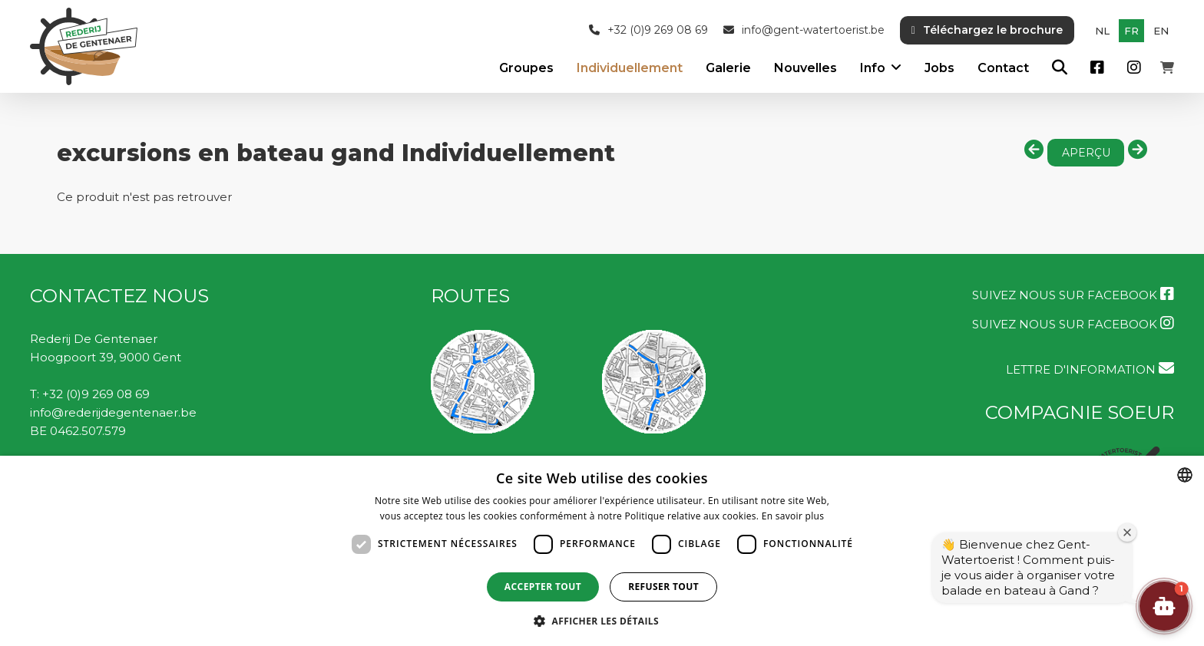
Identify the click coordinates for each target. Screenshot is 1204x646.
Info (872, 68)
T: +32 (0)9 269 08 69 (90, 394)
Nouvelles (805, 68)
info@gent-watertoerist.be (804, 30)
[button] (1164, 606)
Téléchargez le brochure (987, 30)
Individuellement (630, 68)
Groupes (526, 68)
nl (1102, 31)
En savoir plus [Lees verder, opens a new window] (793, 515)
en (1161, 31)
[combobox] (1184, 475)
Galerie (728, 68)
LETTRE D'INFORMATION (1090, 369)
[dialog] (602, 551)
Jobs (939, 68)
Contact (1003, 68)
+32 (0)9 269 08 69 (648, 30)
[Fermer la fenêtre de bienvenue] (1127, 532)
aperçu (1086, 153)
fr (1131, 31)
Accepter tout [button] (542, 586)
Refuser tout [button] (663, 586)
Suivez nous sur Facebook (1073, 294)
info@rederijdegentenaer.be (113, 412)
